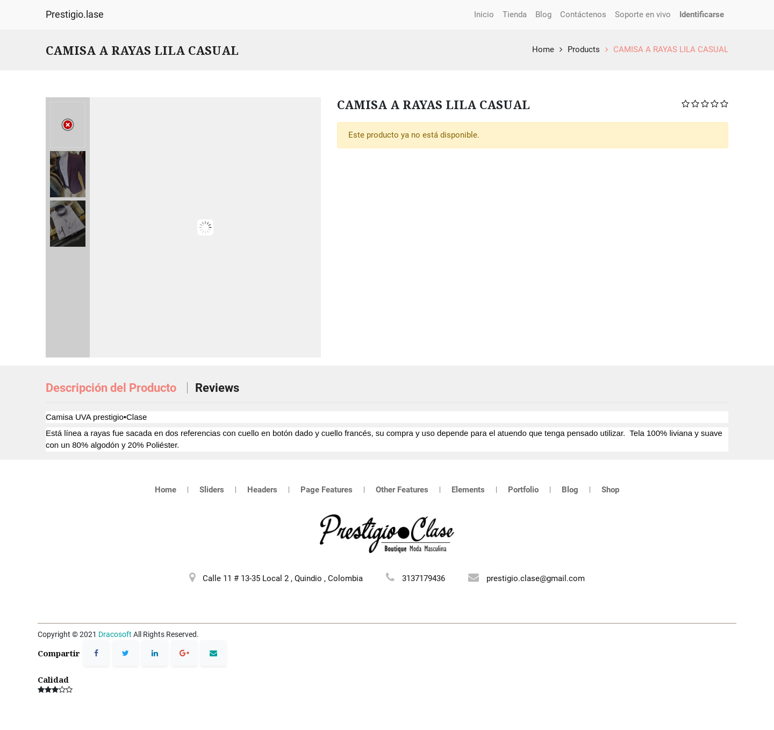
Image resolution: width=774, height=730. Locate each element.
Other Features (402, 490)
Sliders (211, 490)
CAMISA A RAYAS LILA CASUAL (670, 49)
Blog (570, 490)
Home (543, 49)
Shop (610, 490)
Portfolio (523, 490)
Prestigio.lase (75, 14)
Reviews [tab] (217, 388)
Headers (262, 490)
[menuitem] (484, 14)
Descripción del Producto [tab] (112, 388)
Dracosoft (115, 634)
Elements (468, 490)
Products (584, 49)
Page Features (326, 490)
